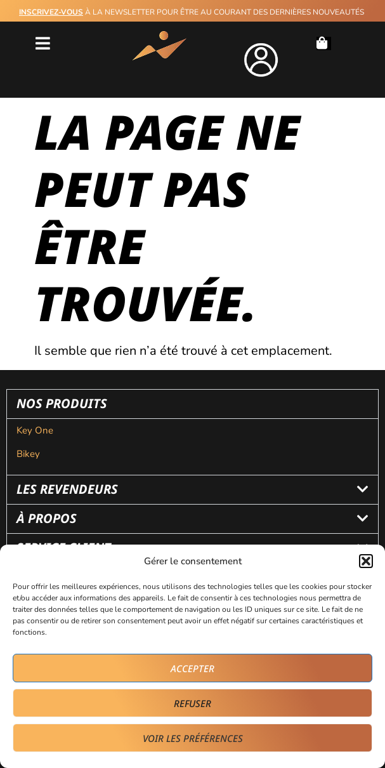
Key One (36, 430)
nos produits (61, 403)
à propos (46, 518)
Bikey (28, 453)
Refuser (192, 703)
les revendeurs (67, 489)
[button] (366, 561)
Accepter (192, 668)
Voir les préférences (193, 738)
